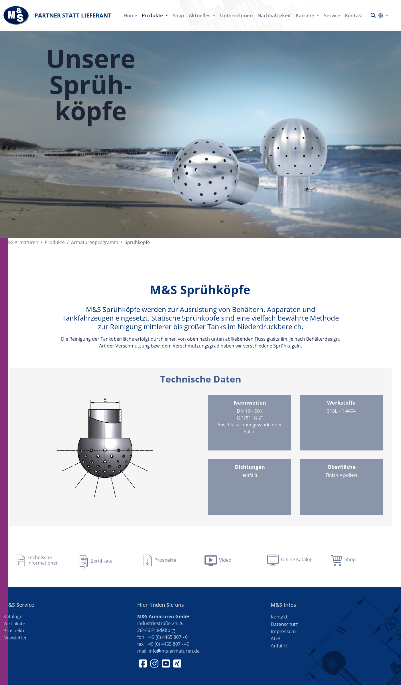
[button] (373, 15)
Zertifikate (102, 561)
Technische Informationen (43, 560)
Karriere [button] (305, 15)
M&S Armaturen (20, 242)
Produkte (55, 242)
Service (332, 15)
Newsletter (15, 638)
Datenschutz (284, 624)
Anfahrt (279, 645)
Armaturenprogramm (94, 242)
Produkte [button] (153, 15)
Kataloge (12, 616)
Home (130, 15)
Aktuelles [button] (200, 15)
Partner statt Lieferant (57, 15)
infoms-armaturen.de (174, 651)
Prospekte (165, 560)
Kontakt (354, 15)
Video (225, 560)
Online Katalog (296, 559)
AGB (275, 638)
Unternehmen (236, 15)
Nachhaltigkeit (274, 15)
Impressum (283, 631)
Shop (178, 15)
